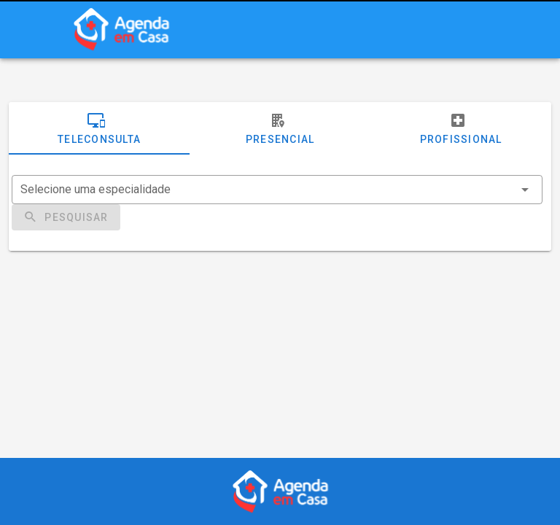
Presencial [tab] (280, 128)
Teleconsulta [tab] (99, 128)
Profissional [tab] (461, 128)
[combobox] (277, 189)
